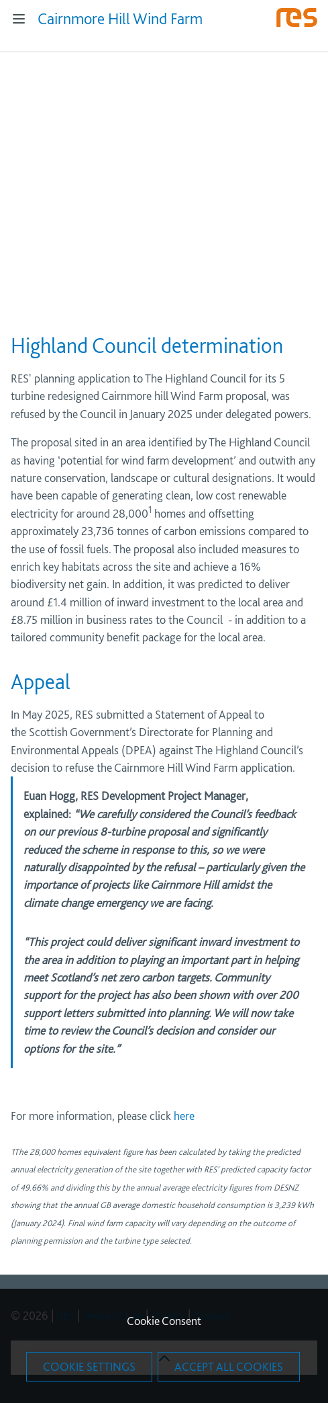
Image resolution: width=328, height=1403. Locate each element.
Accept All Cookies (228, 1366)
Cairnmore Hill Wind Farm (120, 18)
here (184, 1116)
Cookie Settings (89, 1366)
